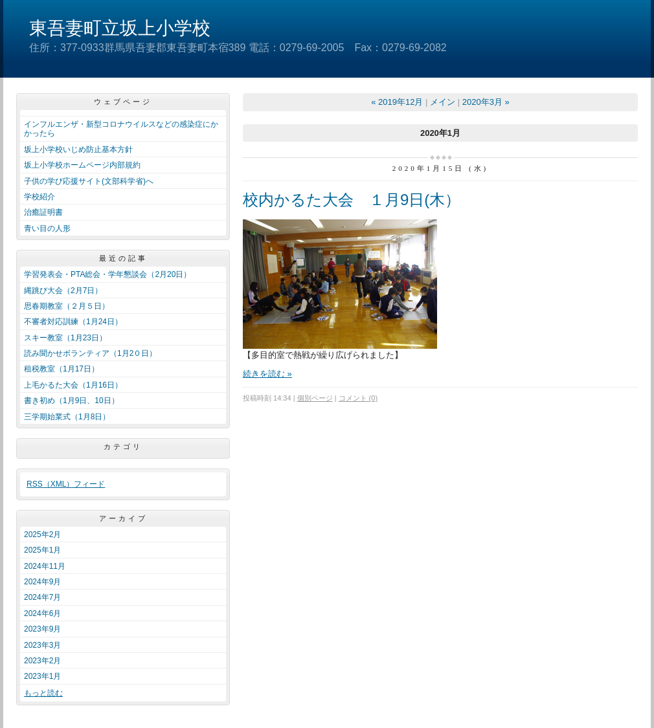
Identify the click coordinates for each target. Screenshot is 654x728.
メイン (442, 102)
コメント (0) (358, 398)
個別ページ (315, 398)
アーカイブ (123, 518)
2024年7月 (42, 597)
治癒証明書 (43, 212)
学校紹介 (39, 196)
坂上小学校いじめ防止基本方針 (78, 149)
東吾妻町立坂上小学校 (119, 28)
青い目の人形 (47, 228)
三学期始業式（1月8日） (67, 416)
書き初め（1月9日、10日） (71, 400)
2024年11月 (44, 566)
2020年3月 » (486, 102)
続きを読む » (267, 374)
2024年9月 (42, 581)
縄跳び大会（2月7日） (63, 290)
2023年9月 (42, 629)
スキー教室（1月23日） (65, 337)
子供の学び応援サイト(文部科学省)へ (88, 181)
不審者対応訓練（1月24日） (73, 321)
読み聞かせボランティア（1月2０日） (90, 353)
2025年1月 (42, 550)
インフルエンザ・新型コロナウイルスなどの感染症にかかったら (121, 129)
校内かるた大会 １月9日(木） (351, 199)
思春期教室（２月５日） (66, 306)
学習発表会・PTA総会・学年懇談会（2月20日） (107, 274)
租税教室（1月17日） (61, 368)
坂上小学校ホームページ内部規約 (82, 165)
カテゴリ (123, 446)
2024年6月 (42, 613)
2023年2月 (42, 660)
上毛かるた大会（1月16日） (73, 385)
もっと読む (43, 693)
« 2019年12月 (397, 102)
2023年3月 (42, 645)
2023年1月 (42, 676)
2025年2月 (42, 534)
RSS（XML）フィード (66, 484)
